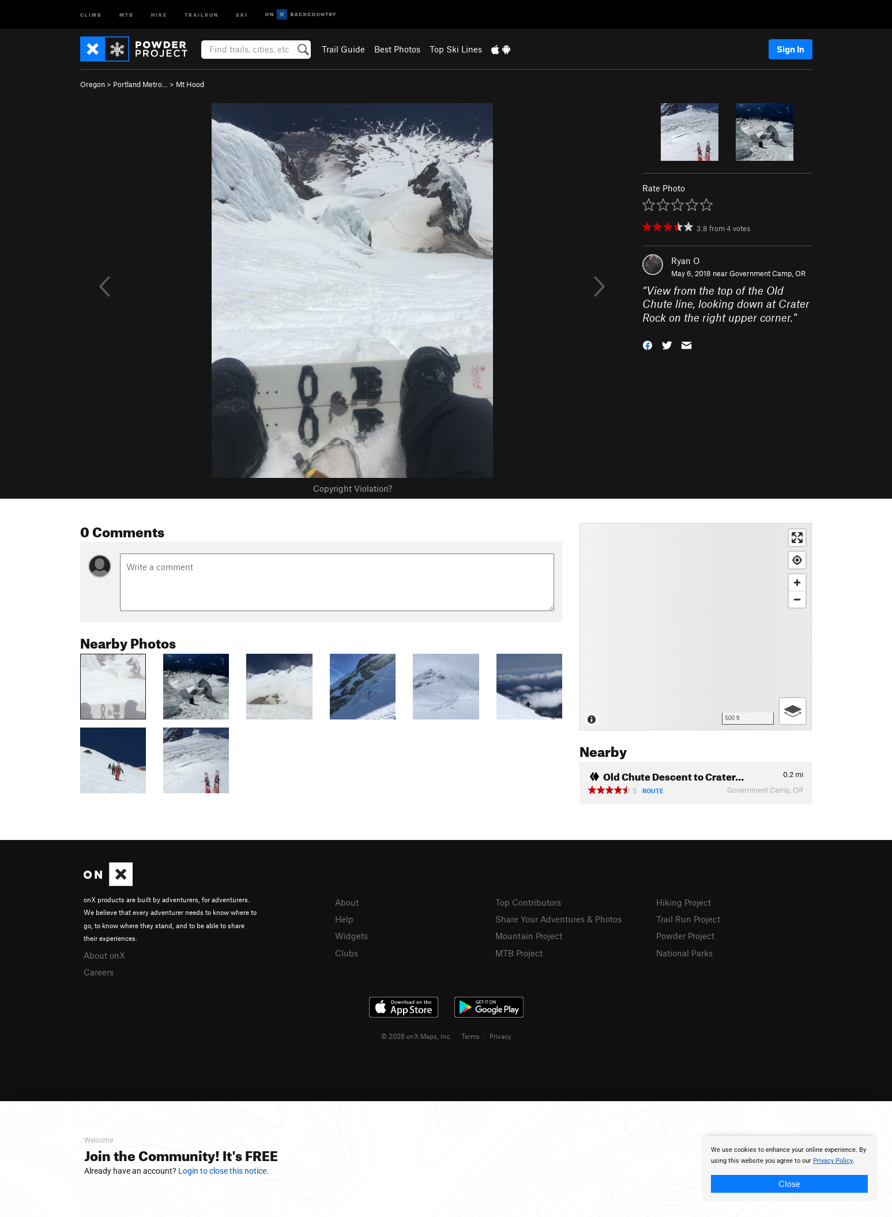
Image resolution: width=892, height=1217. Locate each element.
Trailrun (202, 14)
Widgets (351, 935)
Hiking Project (683, 902)
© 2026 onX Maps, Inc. (416, 1036)
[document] (789, 1168)
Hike (159, 14)
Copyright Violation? (352, 488)
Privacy (500, 1036)
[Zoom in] (797, 582)
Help (344, 919)
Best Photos (397, 49)
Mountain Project (528, 935)
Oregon (92, 84)
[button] (647, 344)
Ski (242, 14)
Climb (91, 14)
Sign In (790, 49)
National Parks (684, 953)
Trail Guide (343, 49)
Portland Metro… (140, 84)
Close (789, 1183)
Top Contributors (528, 902)
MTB (126, 14)
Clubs (346, 953)
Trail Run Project (688, 919)
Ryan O (685, 260)
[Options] (793, 711)
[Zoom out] (797, 599)
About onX (104, 955)
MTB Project (519, 953)
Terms (470, 1036)
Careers (99, 972)
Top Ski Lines (456, 49)
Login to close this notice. (223, 1170)
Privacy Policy (833, 1161)
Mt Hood (190, 84)
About (347, 902)
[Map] (695, 626)
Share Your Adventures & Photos (558, 919)
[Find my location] (797, 560)
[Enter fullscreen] (797, 537)
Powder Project (685, 935)
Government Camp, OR (767, 273)
